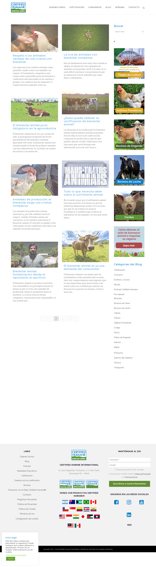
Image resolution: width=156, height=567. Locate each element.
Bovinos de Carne (122, 303)
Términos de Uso (27, 503)
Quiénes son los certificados (27, 470)
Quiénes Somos (27, 446)
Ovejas (117, 328)
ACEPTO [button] (11, 559)
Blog (27, 451)
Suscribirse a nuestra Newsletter (129, 473)
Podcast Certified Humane (126, 289)
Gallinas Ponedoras (122, 323)
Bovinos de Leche (122, 308)
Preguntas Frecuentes (27, 489)
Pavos (117, 332)
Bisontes (118, 298)
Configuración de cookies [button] (27, 508)
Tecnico (117, 363)
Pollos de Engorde (122, 337)
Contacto (27, 484)
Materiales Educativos (27, 460)
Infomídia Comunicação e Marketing (100, 542)
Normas (27, 474)
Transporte (119, 367)
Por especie (119, 294)
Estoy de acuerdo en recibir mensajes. (129, 459)
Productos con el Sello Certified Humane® (27, 479)
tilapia (116, 347)
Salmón (117, 342)
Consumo (118, 275)
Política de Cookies (27, 498)
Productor (118, 353)
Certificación (119, 270)
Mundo (117, 284)
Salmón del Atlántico (123, 358)
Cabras (117, 313)
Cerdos (117, 318)
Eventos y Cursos (122, 280)
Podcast (27, 455)
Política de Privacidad (27, 493)
